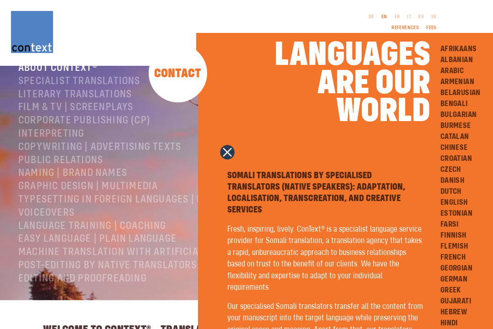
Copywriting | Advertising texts (99, 161)
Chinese (454, 147)
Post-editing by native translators (107, 279)
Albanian (456, 60)
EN (384, 17)
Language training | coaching (92, 240)
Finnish (453, 235)
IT (409, 17)
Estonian (456, 213)
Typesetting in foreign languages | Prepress (130, 213)
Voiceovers (46, 227)
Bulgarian (458, 115)
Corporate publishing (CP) (84, 134)
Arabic (452, 71)
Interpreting (51, 148)
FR (397, 17)
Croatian (456, 158)
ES (421, 17)
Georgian (456, 268)
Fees (431, 28)
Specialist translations (79, 95)
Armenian (457, 82)
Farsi (449, 224)
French (453, 257)
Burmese (455, 126)
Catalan (454, 137)
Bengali (454, 104)
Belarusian (460, 93)
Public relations (60, 174)
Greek (450, 290)
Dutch (450, 191)
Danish (452, 180)
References (405, 28)
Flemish (454, 246)
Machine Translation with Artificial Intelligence (144, 266)
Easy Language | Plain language (97, 253)
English (454, 202)
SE (434, 17)
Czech (450, 169)
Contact (177, 73)
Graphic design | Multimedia (88, 200)
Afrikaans (458, 49)
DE (371, 17)
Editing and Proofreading (82, 292)
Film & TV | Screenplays (76, 121)
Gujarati (455, 301)
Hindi (449, 323)
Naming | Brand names (72, 187)
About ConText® (57, 82)
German (453, 279)
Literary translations (75, 108)
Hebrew (453, 312)
